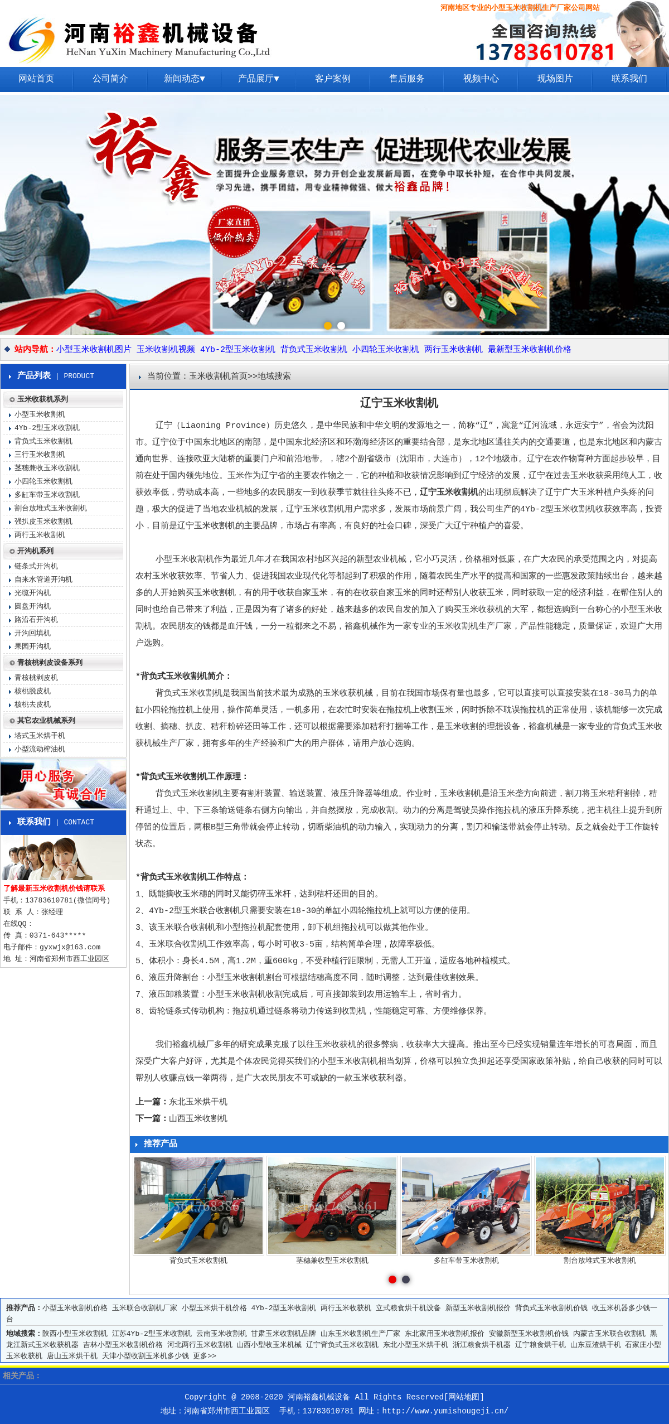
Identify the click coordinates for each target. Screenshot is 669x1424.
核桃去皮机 (32, 705)
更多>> (204, 1356)
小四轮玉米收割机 (385, 350)
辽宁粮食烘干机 (540, 1345)
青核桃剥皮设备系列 (50, 663)
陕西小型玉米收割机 (75, 1334)
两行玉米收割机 (453, 350)
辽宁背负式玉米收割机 (342, 1345)
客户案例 (333, 79)
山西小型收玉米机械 (269, 1345)
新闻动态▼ (184, 79)
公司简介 (110, 79)
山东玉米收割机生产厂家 (360, 1334)
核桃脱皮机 (32, 691)
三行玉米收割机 (39, 455)
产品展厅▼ (258, 79)
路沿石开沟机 (36, 620)
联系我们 (629, 79)
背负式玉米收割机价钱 (551, 1308)
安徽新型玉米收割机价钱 (529, 1334)
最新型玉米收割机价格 (529, 350)
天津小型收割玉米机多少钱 (145, 1356)
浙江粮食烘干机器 (482, 1345)
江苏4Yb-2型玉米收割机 (152, 1334)
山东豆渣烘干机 (595, 1345)
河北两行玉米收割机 (199, 1345)
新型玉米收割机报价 (478, 1308)
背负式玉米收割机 (313, 350)
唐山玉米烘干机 (72, 1356)
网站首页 (36, 79)
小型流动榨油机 (39, 749)
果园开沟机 (32, 647)
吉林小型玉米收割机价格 (123, 1345)
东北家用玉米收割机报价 (444, 1334)
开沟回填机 (32, 633)
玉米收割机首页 (218, 377)
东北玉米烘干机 (198, 1102)
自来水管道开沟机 (43, 580)
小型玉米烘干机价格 (214, 1308)
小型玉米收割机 (39, 415)
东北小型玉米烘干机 (415, 1345)
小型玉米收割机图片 (94, 350)
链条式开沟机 (36, 566)
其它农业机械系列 (46, 721)
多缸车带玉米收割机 (47, 495)
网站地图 (463, 1397)
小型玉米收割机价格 (75, 1308)
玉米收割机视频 (166, 350)
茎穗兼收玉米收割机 (47, 468)
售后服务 (407, 79)
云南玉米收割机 (221, 1334)
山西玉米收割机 (198, 1119)
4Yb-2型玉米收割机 (237, 350)
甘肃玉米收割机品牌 (283, 1334)
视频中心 (481, 79)
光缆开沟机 (32, 593)
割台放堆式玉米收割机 (50, 508)
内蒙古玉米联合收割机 (609, 1334)
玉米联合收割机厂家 (144, 1308)
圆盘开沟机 (32, 606)
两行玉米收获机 (346, 1308)
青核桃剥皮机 (36, 678)
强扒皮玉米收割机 (43, 522)
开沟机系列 (35, 551)
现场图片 (555, 79)
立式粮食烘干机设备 (408, 1308)
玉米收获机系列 (42, 399)
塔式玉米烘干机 (39, 736)
